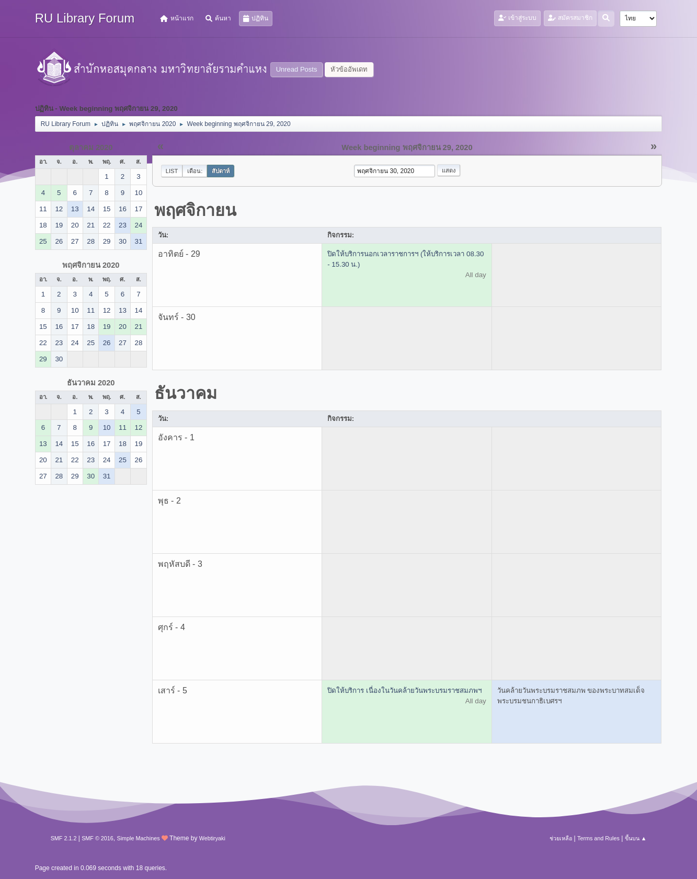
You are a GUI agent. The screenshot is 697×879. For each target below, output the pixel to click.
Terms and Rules (598, 838)
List (172, 171)
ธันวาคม (185, 393)
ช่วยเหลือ (561, 838)
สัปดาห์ (221, 171)
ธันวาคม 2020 (91, 383)
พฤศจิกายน (195, 210)
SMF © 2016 (97, 838)
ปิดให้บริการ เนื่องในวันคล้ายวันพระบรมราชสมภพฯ (404, 690)
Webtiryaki (212, 838)
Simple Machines (138, 838)
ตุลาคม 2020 (91, 147)
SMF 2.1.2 (64, 838)
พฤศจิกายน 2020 (91, 265)
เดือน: (194, 171)
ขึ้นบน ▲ (636, 838)
